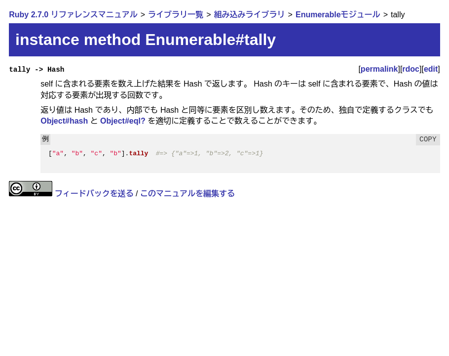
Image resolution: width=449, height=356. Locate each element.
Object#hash (64, 121)
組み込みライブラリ (249, 14)
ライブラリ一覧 (175, 14)
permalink (379, 69)
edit (431, 69)
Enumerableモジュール (338, 14)
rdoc (410, 69)
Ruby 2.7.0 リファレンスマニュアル (73, 14)
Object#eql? (123, 121)
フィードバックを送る (94, 193)
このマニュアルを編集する (187, 193)
